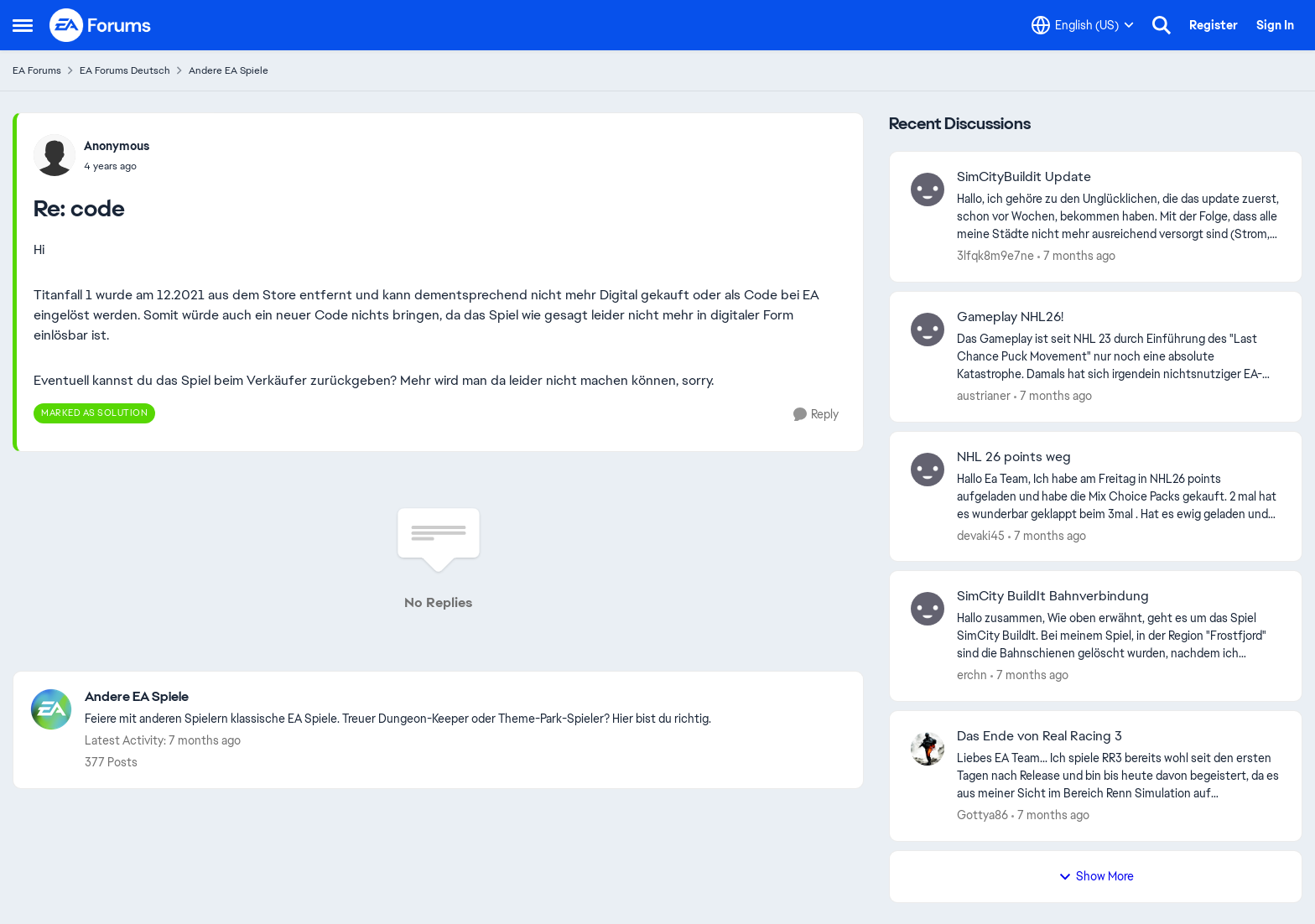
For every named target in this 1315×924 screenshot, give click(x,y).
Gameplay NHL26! (1010, 317)
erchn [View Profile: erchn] (972, 675)
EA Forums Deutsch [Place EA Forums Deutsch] (125, 70)
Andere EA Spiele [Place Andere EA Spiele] (228, 70)
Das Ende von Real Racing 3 (1039, 736)
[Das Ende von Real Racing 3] (1119, 776)
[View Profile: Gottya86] (927, 749)
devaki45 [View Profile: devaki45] (981, 534)
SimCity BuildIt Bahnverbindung (1053, 596)
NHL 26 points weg (1014, 457)
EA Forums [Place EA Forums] (37, 70)
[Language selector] (1082, 25)
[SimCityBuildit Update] (1119, 216)
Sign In (1275, 25)
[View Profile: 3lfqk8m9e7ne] (927, 189)
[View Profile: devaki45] (927, 469)
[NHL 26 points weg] (1119, 496)
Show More (1096, 876)
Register (1213, 25)
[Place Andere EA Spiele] (398, 697)
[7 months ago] (1076, 256)
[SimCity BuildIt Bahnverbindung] (1119, 636)
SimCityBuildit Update (1024, 177)
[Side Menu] (22, 25)
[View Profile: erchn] (927, 609)
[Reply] (816, 414)
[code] (116, 166)
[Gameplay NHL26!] (1119, 356)
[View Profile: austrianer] (927, 329)
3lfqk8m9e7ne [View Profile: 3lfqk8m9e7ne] (995, 255)
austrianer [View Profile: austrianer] (984, 395)
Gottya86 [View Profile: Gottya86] (982, 815)
